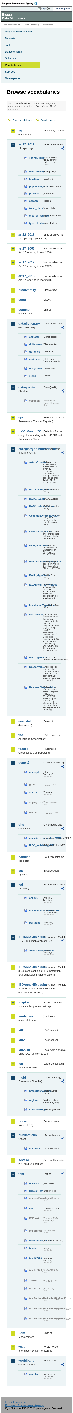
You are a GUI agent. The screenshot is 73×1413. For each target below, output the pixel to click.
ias (20, 870)
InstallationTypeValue (35, 605)
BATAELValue (35, 498)
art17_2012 (26, 262)
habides (24, 857)
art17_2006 (26, 248)
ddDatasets (35, 344)
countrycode (35, 157)
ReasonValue (35, 666)
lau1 (21, 1030)
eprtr (22, 417)
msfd (22, 1077)
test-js (33, 1248)
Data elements (13, 51)
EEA (21, 3)
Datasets (10, 38)
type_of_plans (35, 223)
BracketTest (35, 1190)
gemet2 (23, 762)
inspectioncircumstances (35, 910)
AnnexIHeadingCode (35, 950)
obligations (35, 368)
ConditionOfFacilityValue (35, 515)
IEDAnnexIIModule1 (30, 937)
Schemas (10, 58)
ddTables (34, 351)
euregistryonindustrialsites (30, 449)
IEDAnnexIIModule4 (30, 984)
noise (22, 1121)
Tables (9, 45)
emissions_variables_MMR (35, 838)
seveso (23, 1160)
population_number (35, 186)
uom (21, 1333)
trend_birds (35, 208)
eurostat (24, 721)
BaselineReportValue (35, 489)
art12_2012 (26, 144)
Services (10, 71)
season (33, 201)
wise (21, 1346)
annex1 (33, 897)
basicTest (34, 1183)
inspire (23, 1002)
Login (44, 8)
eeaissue (34, 359)
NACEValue (35, 614)
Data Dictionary (32, 25)
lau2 (21, 1040)
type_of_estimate (35, 215)
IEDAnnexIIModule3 (30, 967)
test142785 (35, 1258)
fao (20, 735)
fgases (23, 748)
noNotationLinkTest (35, 1240)
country (33, 1374)
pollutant (34, 922)
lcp (20, 1063)
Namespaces (12, 78)
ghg (21, 824)
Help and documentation (19, 31)
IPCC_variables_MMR (35, 845)
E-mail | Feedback (15, 1402)
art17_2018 (26, 276)
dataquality (26, 387)
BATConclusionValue (35, 506)
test (21, 1174)
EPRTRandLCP (29, 431)
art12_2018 (26, 234)
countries (34, 1148)
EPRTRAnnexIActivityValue (35, 561)
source (33, 792)
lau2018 (24, 1049)
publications (27, 1135)
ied (20, 884)
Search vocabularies (22, 120)
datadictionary (29, 323)
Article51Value (35, 462)
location (34, 179)
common (25, 309)
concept (34, 772)
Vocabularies (13, 65)
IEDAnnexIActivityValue (35, 584)
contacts (34, 336)
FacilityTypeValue (35, 575)
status (33, 375)
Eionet (19, 25)
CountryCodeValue (35, 531)
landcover (25, 1016)
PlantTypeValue (35, 657)
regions (33, 1100)
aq (20, 130)
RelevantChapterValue (35, 687)
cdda (22, 299)
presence (34, 193)
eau (31, 1208)
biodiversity (27, 290)
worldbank (26, 1360)
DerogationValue (35, 545)
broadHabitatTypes (35, 1090)
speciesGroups (35, 1109)
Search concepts (48, 120)
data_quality (35, 171)
